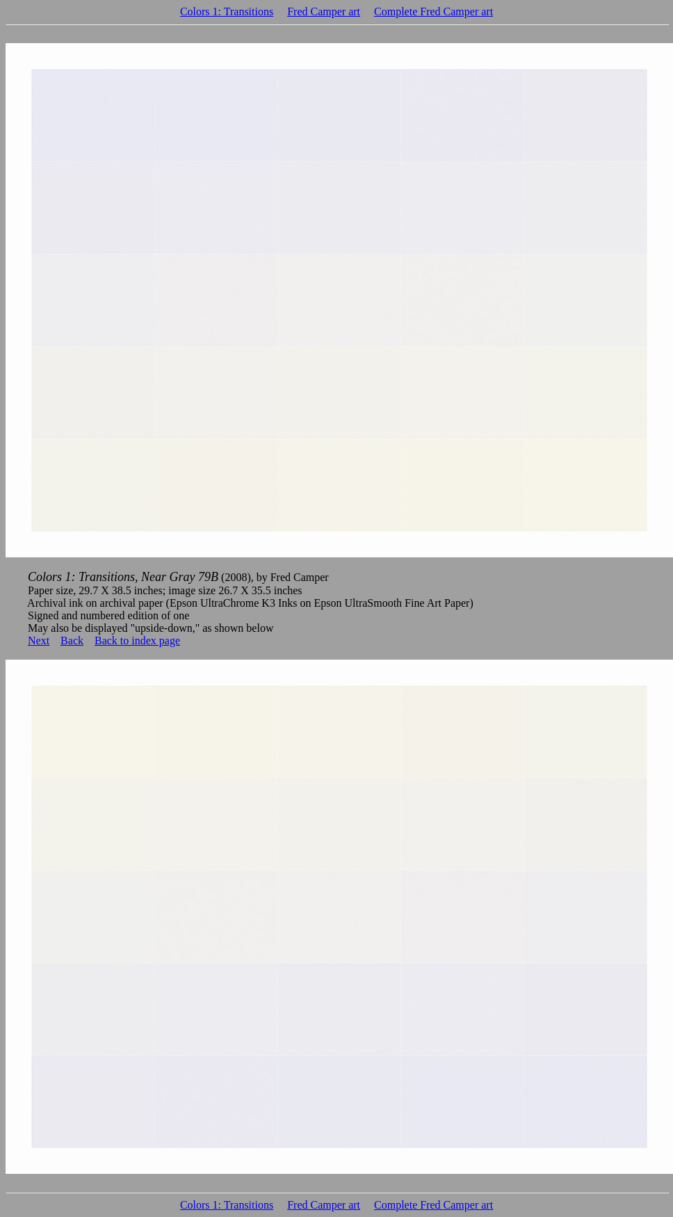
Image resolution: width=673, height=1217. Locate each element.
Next (38, 640)
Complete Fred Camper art (433, 11)
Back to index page (137, 640)
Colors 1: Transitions (226, 11)
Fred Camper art (323, 11)
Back (71, 640)
